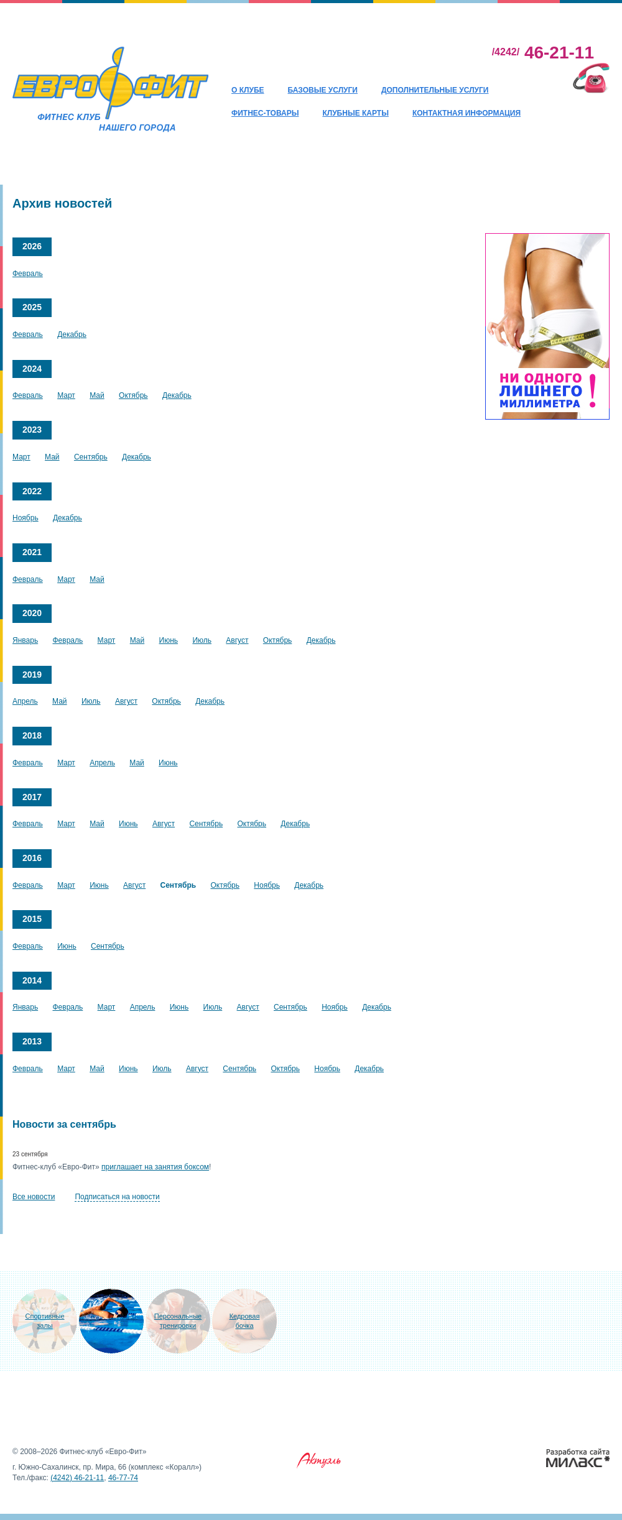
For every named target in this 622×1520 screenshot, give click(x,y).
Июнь (169, 640)
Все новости (33, 1196)
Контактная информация (466, 113)
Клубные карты (355, 113)
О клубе (247, 90)
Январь (25, 640)
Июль (201, 640)
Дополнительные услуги (435, 90)
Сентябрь (91, 457)
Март (66, 395)
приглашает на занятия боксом (155, 1167)
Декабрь (71, 334)
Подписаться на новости (117, 1196)
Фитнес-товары (265, 113)
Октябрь (133, 395)
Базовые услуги (323, 90)
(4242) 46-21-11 (77, 1477)
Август (237, 640)
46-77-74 (123, 1477)
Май (97, 395)
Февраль (27, 273)
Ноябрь (25, 518)
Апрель (25, 701)
